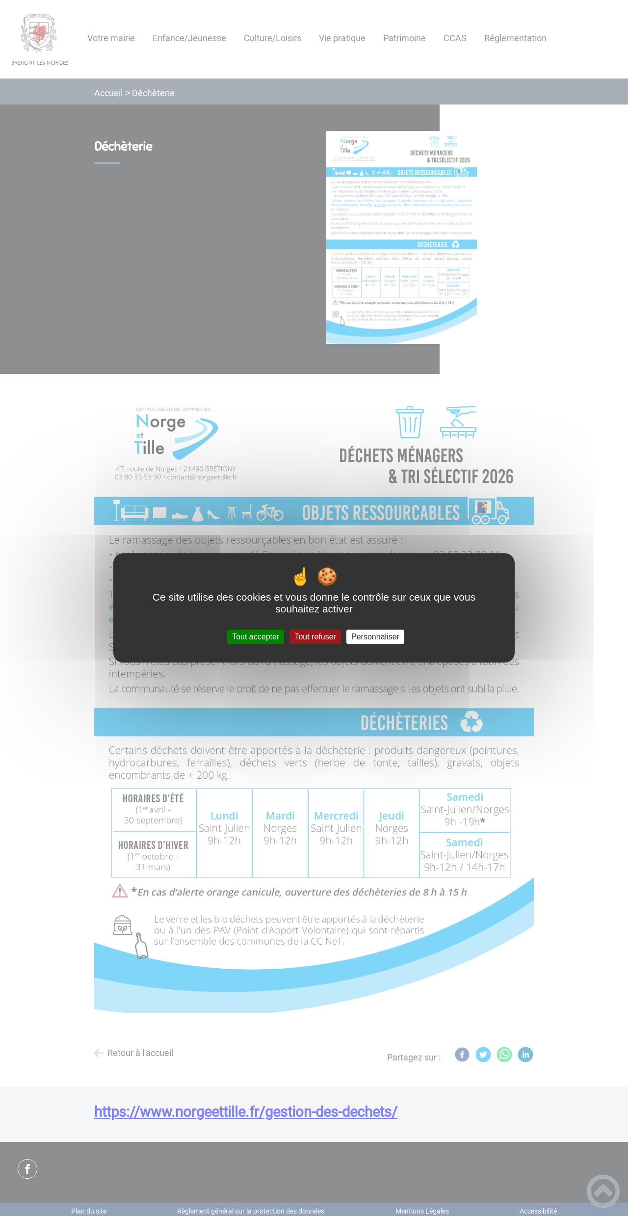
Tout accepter (255, 637)
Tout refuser (315, 637)
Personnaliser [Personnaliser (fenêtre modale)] (375, 637)
